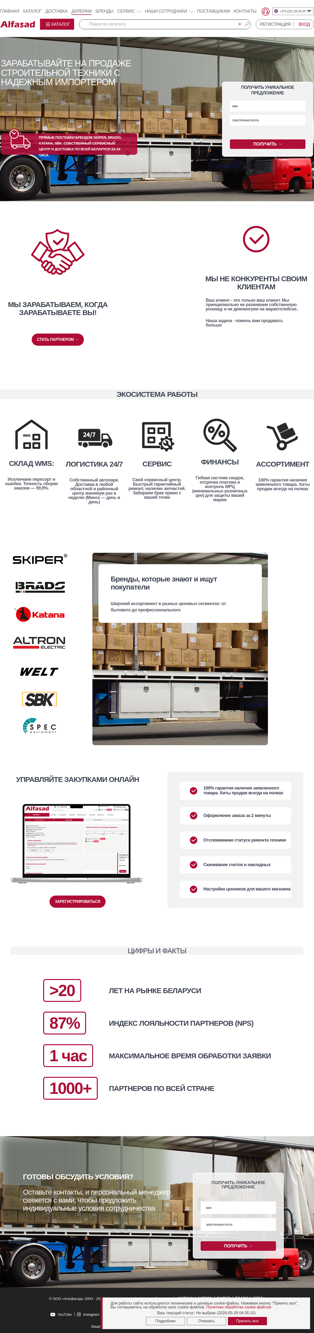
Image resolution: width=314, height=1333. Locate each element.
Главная (9, 11)
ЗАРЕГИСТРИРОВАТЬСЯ (77, 901)
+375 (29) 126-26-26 (293, 11)
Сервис (129, 11)
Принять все (247, 1321)
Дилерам (81, 11)
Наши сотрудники (166, 11)
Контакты (245, 11)
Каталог (32, 11)
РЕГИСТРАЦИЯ (275, 24)
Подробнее (165, 1321)
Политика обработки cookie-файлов (238, 1307)
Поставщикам (213, 11)
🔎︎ (247, 24)
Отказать (206, 1321)
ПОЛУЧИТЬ (267, 144)
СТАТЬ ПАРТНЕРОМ (57, 339)
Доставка (56, 11)
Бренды (105, 11)
